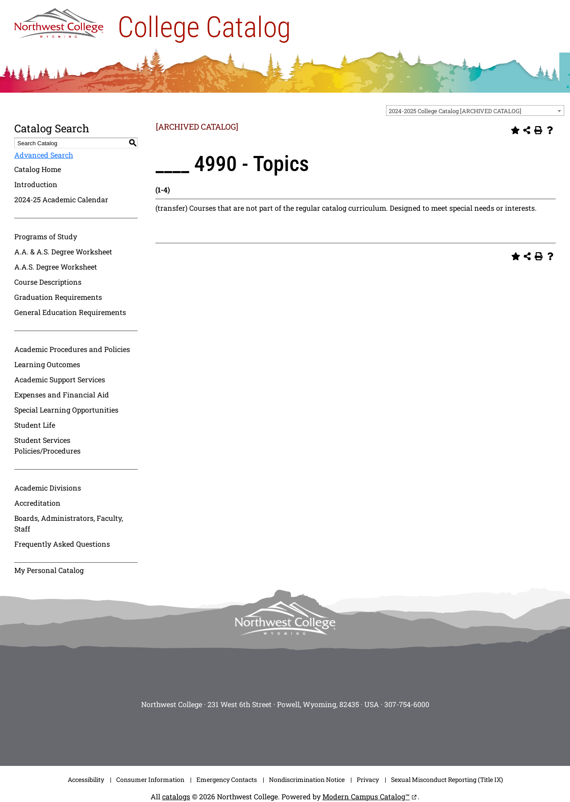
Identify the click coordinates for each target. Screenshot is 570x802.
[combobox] (475, 110)
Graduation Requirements (58, 297)
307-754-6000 (406, 704)
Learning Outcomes (47, 364)
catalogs (176, 796)
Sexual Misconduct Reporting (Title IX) (447, 779)
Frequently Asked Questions (62, 543)
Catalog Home (37, 169)
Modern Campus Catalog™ (366, 796)
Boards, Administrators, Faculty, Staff (68, 523)
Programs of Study (45, 236)
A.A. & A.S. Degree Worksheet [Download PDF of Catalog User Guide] (63, 251)
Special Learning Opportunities (66, 409)
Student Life (34, 425)
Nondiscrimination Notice (307, 779)
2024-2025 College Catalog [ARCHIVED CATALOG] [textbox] (455, 111)
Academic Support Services (59, 379)
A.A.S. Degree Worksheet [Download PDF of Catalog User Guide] (55, 266)
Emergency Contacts (226, 779)
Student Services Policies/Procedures (47, 445)
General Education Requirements (70, 312)
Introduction (35, 184)
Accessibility (86, 779)
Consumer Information (150, 779)
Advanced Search (43, 155)
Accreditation (37, 502)
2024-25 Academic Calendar (61, 199)
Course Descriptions (47, 281)
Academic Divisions (47, 487)
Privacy (368, 779)
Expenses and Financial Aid (61, 394)
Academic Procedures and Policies (72, 349)
